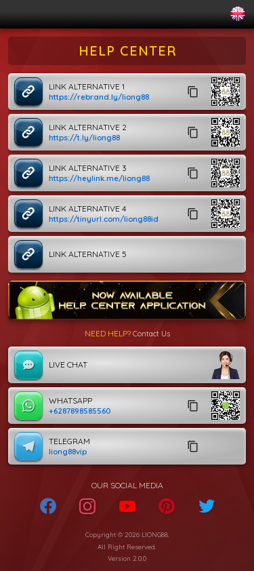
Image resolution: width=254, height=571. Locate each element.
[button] (225, 91)
